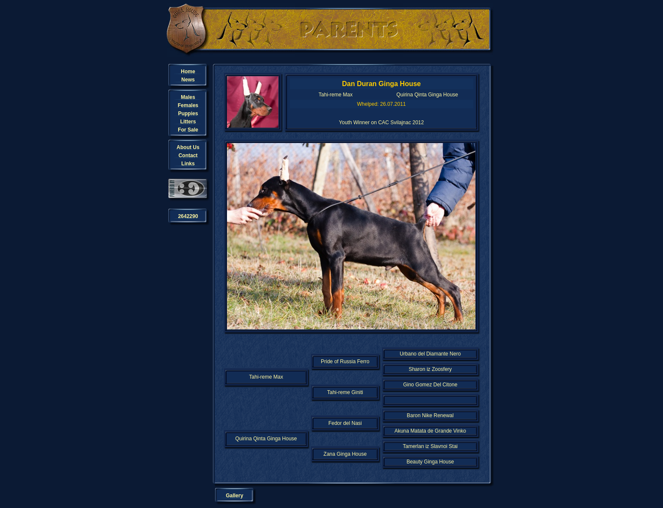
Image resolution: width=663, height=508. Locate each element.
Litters (188, 122)
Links (187, 164)
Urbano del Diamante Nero (430, 354)
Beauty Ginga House (430, 462)
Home (188, 72)
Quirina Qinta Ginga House (427, 95)
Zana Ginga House (345, 454)
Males (188, 97)
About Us (187, 147)
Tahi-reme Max (335, 95)
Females (188, 105)
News (187, 80)
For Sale (188, 130)
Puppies (188, 114)
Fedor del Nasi (345, 423)
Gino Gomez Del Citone (430, 385)
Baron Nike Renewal (430, 415)
